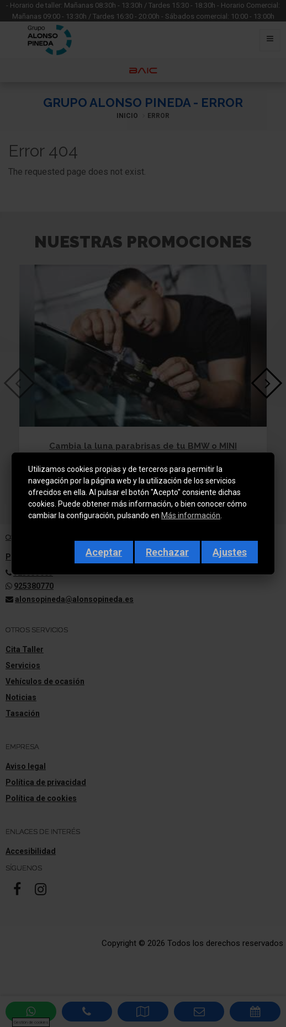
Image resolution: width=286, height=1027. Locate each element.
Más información (190, 515)
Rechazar (167, 552)
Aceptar (104, 552)
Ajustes (230, 552)
